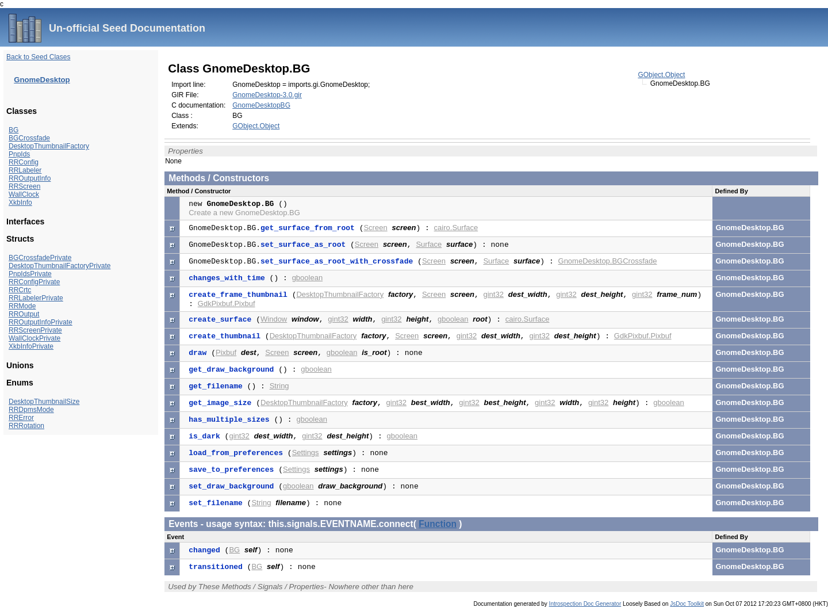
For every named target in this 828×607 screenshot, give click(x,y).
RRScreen (24, 186)
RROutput (24, 314)
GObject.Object (661, 75)
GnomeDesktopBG (261, 105)
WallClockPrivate (34, 338)
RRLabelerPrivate (36, 298)
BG (13, 130)
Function (438, 524)
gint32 (494, 294)
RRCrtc (20, 290)
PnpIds (19, 154)
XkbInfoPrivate (31, 346)
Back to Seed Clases (38, 57)
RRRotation (26, 426)
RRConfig (24, 162)
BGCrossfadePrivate (40, 258)
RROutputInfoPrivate (40, 322)
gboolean (307, 277)
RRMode (22, 306)
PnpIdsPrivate (30, 274)
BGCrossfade (29, 138)
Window (273, 319)
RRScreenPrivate (35, 330)
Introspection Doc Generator (585, 604)
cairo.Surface (456, 227)
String (279, 385)
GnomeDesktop (42, 79)
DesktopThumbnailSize (44, 402)
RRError (21, 418)
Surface (429, 244)
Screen (375, 227)
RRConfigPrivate (34, 282)
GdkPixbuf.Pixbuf (226, 303)
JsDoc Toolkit (687, 604)
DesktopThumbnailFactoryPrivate (59, 266)
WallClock (24, 194)
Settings (305, 452)
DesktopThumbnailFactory (49, 146)
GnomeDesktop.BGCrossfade (607, 261)
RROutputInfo (30, 178)
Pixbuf (226, 352)
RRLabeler (25, 170)
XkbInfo (20, 202)
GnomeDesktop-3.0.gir (267, 95)
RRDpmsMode (31, 410)
